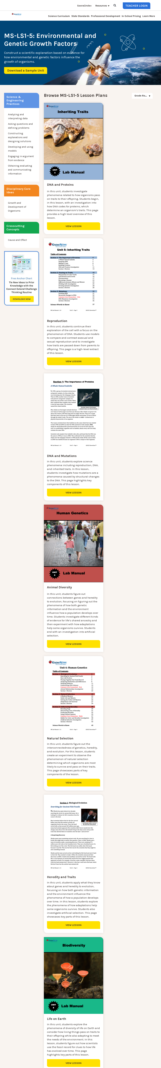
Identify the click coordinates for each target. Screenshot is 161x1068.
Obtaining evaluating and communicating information (20, 169)
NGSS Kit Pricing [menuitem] (46, 1005)
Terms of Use (150, 1059)
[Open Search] (115, 6)
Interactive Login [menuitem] (46, 1012)
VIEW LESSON (70, 220)
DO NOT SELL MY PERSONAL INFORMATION (105, 1059)
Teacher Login (136, 5)
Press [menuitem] (40, 1020)
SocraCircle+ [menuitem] (84, 5)
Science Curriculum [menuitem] (59, 16)
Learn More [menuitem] (148, 16)
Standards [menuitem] (42, 1043)
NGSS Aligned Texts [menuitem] (48, 1035)
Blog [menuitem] (39, 1016)
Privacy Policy (135, 1059)
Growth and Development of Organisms (17, 206)
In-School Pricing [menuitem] (131, 16)
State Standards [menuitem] (80, 16)
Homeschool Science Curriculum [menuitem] (55, 1039)
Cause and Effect (17, 239)
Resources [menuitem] (101, 5)
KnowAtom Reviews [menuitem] (48, 1024)
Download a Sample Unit (25, 70)
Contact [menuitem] (41, 1001)
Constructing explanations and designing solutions (19, 137)
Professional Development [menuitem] (105, 16)
